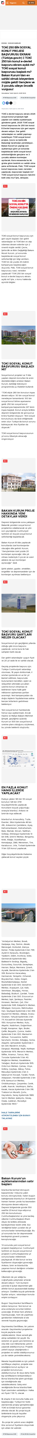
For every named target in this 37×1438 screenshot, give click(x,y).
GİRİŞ (32, 2)
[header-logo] (13, 2)
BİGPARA (4, 43)
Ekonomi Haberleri (14, 43)
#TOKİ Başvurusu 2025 (9, 97)
